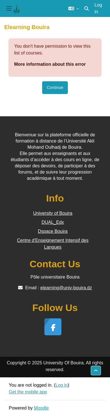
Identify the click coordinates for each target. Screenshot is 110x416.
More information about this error (50, 64)
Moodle (41, 408)
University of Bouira (52, 213)
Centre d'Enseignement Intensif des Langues (53, 243)
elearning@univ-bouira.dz (66, 287)
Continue (55, 87)
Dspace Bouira (53, 231)
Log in (98, 8)
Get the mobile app (28, 391)
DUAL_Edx (53, 222)
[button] (73, 8)
